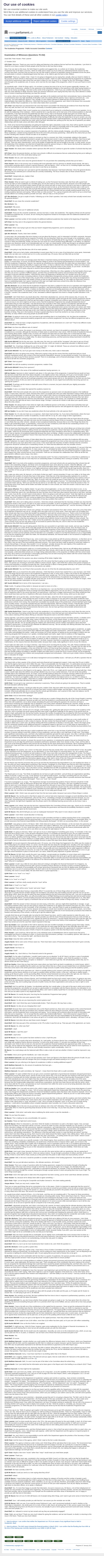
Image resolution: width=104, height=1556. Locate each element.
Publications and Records (43, 44)
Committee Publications (57, 44)
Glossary (13, 1549)
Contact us (99, 29)
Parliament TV (75, 41)
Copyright (53, 1549)
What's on (32, 41)
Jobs (38, 1549)
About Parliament (47, 38)
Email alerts (83, 29)
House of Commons (11, 41)
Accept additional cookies (17, 21)
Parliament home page (17, 44)
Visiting (67, 38)
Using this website (45, 1549)
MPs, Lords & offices (34, 38)
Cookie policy (68, 1549)
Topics (88, 41)
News (83, 41)
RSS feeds (91, 29)
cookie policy (61, 15)
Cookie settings (68, 21)
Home (7, 38)
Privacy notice (61, 1549)
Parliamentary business (18, 38)
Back (14, 1523)
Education (74, 38)
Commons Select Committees (89, 44)
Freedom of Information (29, 1549)
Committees (51, 41)
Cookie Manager (76, 1549)
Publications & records (63, 41)
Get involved (59, 38)
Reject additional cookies (45, 21)
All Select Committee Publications (72, 44)
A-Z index (6, 1549)
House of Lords (22, 41)
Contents (49, 48)
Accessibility (75, 29)
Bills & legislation (41, 41)
